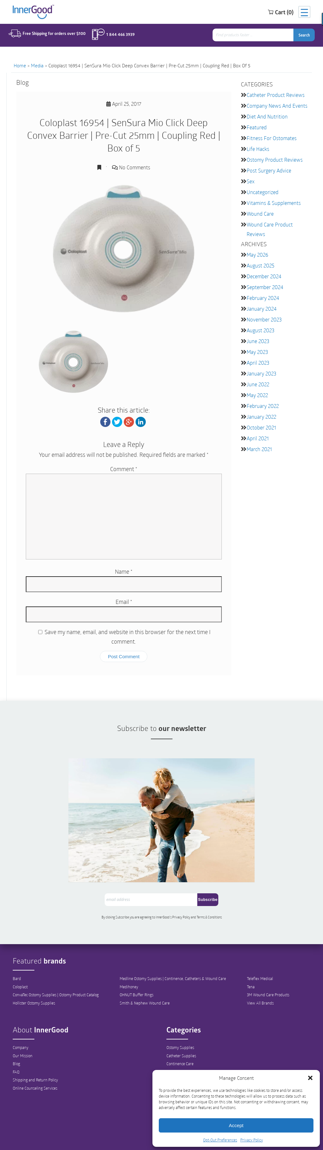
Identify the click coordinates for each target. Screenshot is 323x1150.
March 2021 (259, 449)
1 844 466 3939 (117, 36)
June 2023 (258, 341)
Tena (251, 960)
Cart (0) (273, 12)
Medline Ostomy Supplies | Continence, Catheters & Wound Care (173, 951)
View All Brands (260, 976)
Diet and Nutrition (267, 116)
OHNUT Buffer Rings (136, 968)
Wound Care (260, 213)
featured (257, 127)
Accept (236, 1125)
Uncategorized (262, 192)
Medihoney (129, 960)
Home (20, 65)
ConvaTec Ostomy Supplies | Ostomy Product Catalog (56, 968)
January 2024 (262, 308)
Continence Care (179, 1037)
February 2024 (263, 297)
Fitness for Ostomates (272, 138)
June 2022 (258, 384)
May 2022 (257, 395)
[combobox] (256, 36)
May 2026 (257, 254)
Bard (17, 951)
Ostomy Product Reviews (275, 159)
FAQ (16, 1045)
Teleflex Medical (260, 951)
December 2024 (264, 276)
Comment (123, 469)
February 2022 (263, 405)
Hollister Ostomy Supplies (34, 976)
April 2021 (258, 438)
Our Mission (22, 1029)
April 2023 (258, 362)
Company (20, 1020)
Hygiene (173, 1053)
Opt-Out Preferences (220, 1139)
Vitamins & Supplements (274, 203)
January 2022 (261, 416)
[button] (310, 1078)
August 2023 (260, 330)
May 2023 (257, 351)
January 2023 (261, 373)
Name (123, 571)
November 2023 (264, 319)
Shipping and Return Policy (35, 1053)
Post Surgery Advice (269, 170)
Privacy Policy (251, 1139)
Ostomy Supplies (180, 1020)
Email (124, 601)
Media (37, 65)
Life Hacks (258, 148)
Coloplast (20, 960)
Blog (16, 1037)
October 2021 (261, 427)
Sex (251, 181)
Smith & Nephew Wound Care (145, 976)
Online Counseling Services (35, 1062)
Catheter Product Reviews (276, 94)
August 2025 (260, 265)
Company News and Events (277, 105)
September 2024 (265, 287)
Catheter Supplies (181, 1029)
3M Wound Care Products (268, 968)
